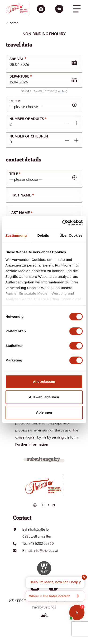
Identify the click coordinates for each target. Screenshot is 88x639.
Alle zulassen (44, 382)
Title (15, 173)
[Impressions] (41, 9)
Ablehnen (44, 412)
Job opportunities (22, 600)
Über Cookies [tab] (71, 235)
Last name (21, 212)
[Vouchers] (59, 9)
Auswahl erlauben (44, 397)
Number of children (28, 136)
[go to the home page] (17, 9)
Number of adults (28, 118)
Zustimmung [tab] (16, 235)
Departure (20, 76)
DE (44, 505)
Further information (31, 444)
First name (21, 195)
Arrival (18, 58)
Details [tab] (43, 235)
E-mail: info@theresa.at (40, 550)
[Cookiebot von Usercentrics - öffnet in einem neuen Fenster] (63, 223)
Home (13, 23)
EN (52, 505)
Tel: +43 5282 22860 (38, 543)
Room (14, 101)
